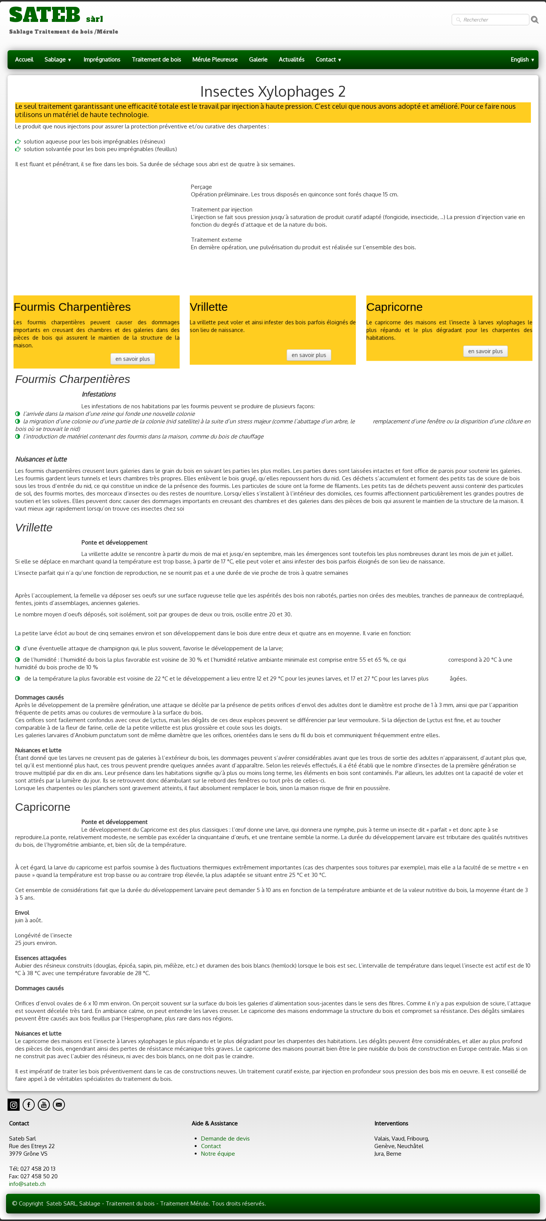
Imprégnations (101, 59)
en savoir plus (129, 356)
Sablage (58, 59)
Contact (329, 59)
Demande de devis (225, 1138)
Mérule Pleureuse (215, 59)
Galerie (258, 59)
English (523, 59)
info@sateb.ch (27, 1183)
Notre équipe (218, 1153)
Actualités (292, 59)
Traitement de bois (156, 59)
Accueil (24, 59)
